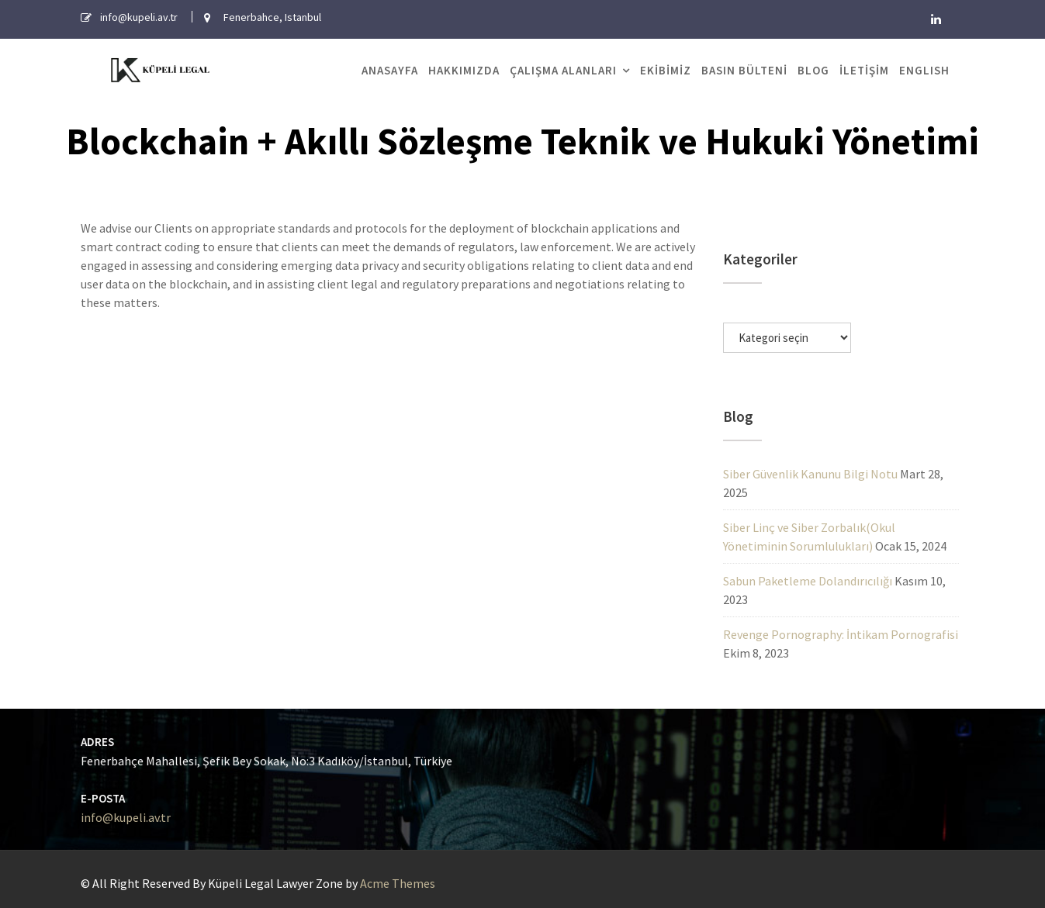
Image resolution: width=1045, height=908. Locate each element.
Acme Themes (397, 883)
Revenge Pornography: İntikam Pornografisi (840, 634)
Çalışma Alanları (563, 70)
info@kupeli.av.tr (129, 817)
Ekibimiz (665, 70)
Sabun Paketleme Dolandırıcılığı (807, 581)
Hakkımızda (464, 70)
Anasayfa (390, 70)
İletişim (864, 70)
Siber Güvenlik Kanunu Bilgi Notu (810, 474)
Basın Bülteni (744, 70)
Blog (813, 70)
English (924, 70)
